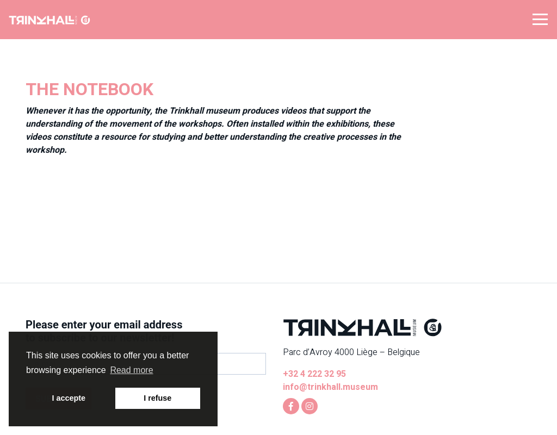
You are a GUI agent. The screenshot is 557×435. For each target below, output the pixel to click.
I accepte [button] (68, 398)
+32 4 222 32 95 (314, 374)
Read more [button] (131, 370)
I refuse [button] (157, 398)
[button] (540, 18)
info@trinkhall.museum (330, 387)
